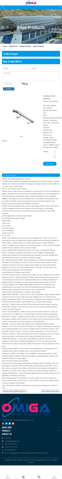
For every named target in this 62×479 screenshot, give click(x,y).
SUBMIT (8, 89)
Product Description (9, 175)
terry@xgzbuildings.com (12, 441)
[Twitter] (10, 423)
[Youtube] (13, 423)
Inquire (50, 164)
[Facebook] (3, 423)
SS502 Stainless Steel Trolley (18, 391)
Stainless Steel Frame (52, 391)
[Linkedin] (6, 423)
